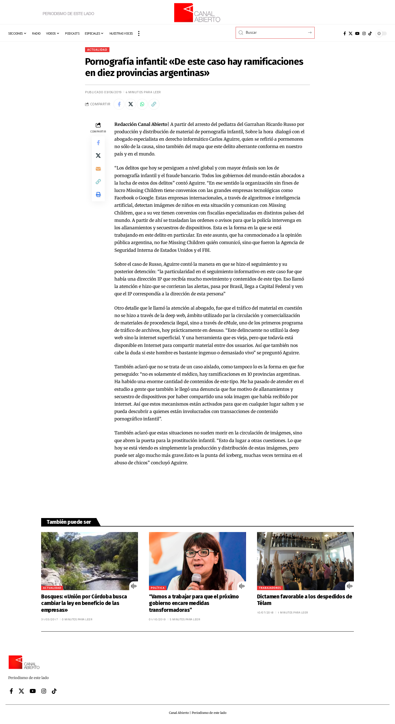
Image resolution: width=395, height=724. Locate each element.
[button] (139, 33)
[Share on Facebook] (119, 104)
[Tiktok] (370, 33)
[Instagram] (364, 33)
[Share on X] (130, 104)
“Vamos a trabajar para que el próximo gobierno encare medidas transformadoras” (194, 603)
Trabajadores (270, 588)
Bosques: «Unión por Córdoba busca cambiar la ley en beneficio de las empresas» (84, 603)
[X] (350, 33)
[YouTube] (357, 33)
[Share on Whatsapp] (142, 104)
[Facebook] (344, 33)
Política (158, 588)
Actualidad (97, 49)
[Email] (98, 169)
